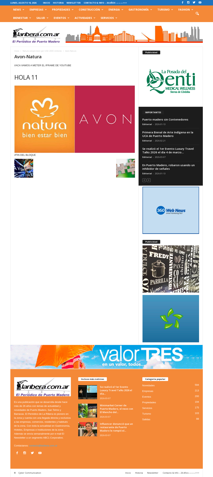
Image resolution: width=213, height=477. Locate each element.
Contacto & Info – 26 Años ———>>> (105, 2)
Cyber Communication (29, 472)
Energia (116, 9)
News (18, 9)
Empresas (38, 9)
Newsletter (74, 2)
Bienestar (22, 18)
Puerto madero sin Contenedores (165, 119)
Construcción (91, 9)
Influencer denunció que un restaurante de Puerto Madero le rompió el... (116, 427)
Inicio (46, 2)
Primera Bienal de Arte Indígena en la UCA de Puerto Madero (167, 134)
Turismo (165, 9)
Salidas (146, 419)
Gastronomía (140, 9)
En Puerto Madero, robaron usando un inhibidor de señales (168, 167)
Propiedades (63, 9)
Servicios (109, 18)
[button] (197, 14)
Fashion (185, 9)
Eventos (61, 18)
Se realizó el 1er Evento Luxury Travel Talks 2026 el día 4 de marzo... (168, 150)
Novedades (148, 385)
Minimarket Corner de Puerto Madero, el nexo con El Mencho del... (116, 409)
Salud (42, 18)
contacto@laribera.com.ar (43, 445)
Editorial (147, 124)
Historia (58, 2)
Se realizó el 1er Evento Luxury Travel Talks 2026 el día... (116, 390)
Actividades (85, 18)
